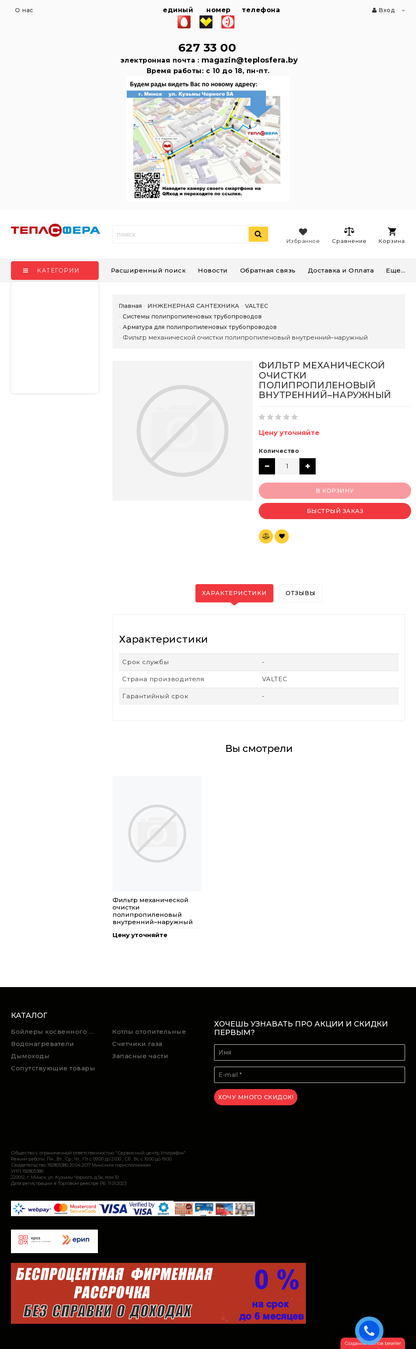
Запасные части (140, 1056)
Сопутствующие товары (53, 1068)
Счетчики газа (137, 1044)
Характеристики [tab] (234, 593)
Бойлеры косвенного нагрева (55, 1031)
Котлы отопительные (149, 1031)
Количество (279, 451)
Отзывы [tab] (301, 593)
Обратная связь (268, 270)
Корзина (392, 235)
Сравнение (349, 235)
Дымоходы (30, 1056)
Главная (130, 306)
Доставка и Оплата (341, 270)
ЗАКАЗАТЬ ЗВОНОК (371, 1330)
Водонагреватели (42, 1044)
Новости (213, 270)
